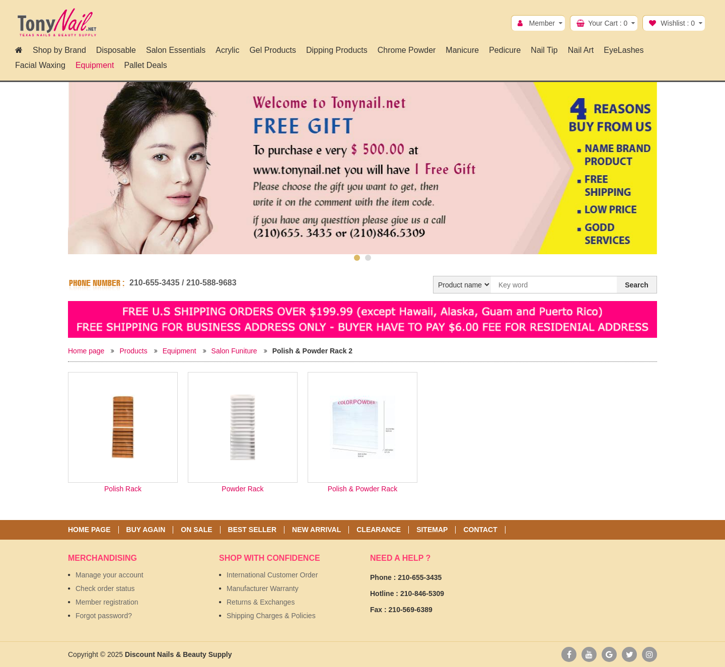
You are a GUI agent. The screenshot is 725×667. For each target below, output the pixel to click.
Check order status (105, 588)
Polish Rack (122, 489)
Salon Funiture (234, 351)
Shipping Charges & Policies (271, 616)
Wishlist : (678, 23)
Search (636, 285)
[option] (362, 168)
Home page (86, 351)
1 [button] (357, 258)
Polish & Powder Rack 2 (312, 351)
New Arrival (316, 530)
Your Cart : (607, 23)
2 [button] (368, 258)
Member (542, 23)
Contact (480, 530)
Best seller (252, 530)
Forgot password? (104, 616)
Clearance (378, 530)
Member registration (107, 602)
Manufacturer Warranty (263, 588)
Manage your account (109, 575)
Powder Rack (242, 489)
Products (133, 351)
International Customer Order (272, 575)
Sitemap (432, 530)
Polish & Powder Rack (363, 489)
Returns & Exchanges (261, 602)
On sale (196, 530)
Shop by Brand (59, 50)
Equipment (179, 351)
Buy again (146, 530)
